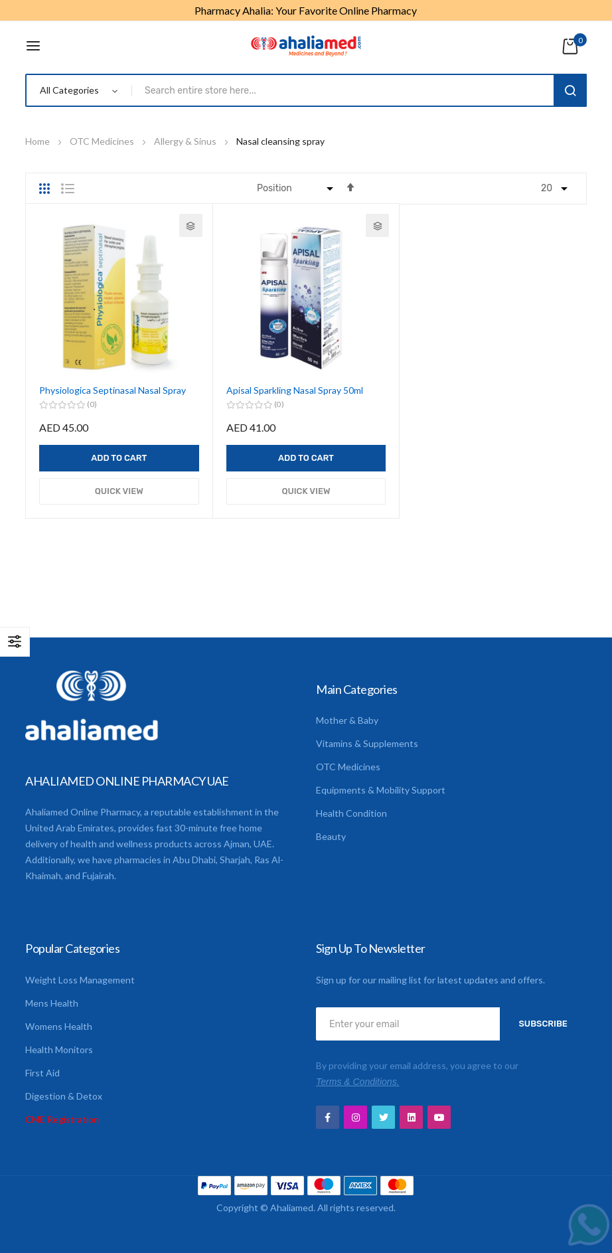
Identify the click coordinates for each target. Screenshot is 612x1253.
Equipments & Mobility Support (380, 789)
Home (38, 141)
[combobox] (345, 90)
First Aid (42, 1072)
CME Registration (62, 1119)
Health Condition (351, 813)
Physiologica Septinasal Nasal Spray (112, 390)
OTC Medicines (103, 141)
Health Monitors (59, 1049)
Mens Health (51, 1003)
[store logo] (306, 46)
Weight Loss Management (80, 979)
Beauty (331, 836)
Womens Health (58, 1026)
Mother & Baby (347, 720)
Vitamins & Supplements (367, 743)
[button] (190, 225)
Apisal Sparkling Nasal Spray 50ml (294, 390)
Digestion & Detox (63, 1096)
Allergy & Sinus (186, 141)
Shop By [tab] (15, 642)
